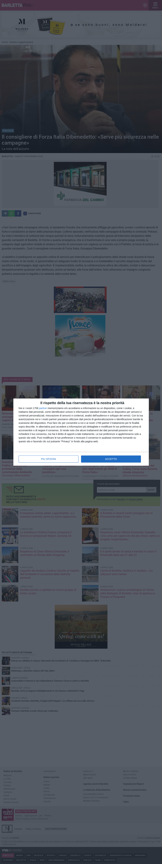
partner (43, 408)
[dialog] (81, 432)
